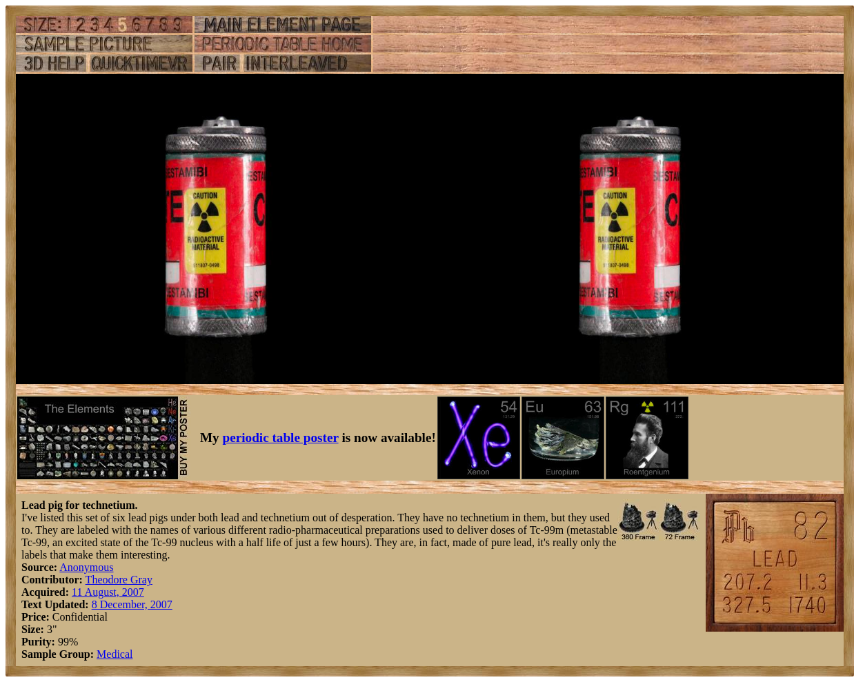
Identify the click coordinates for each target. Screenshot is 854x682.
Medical (114, 654)
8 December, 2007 (132, 604)
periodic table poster (281, 437)
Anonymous (86, 567)
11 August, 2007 (108, 592)
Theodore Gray (119, 579)
